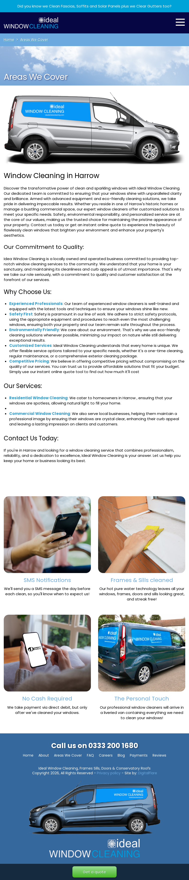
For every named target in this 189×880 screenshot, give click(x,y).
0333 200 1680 (113, 746)
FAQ (90, 755)
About (43, 755)
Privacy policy (109, 773)
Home (28, 755)
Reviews (159, 755)
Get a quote (94, 872)
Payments (139, 755)
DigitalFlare (147, 773)
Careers (106, 755)
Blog (121, 755)
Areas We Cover (68, 755)
